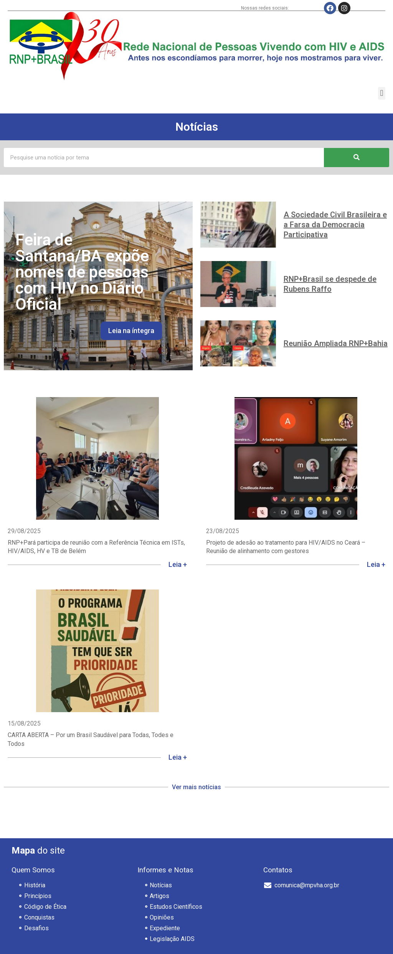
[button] (381, 93)
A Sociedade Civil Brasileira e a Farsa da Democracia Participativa (335, 224)
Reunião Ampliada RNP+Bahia (336, 343)
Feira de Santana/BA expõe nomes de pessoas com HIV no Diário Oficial (82, 272)
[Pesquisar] (356, 157)
